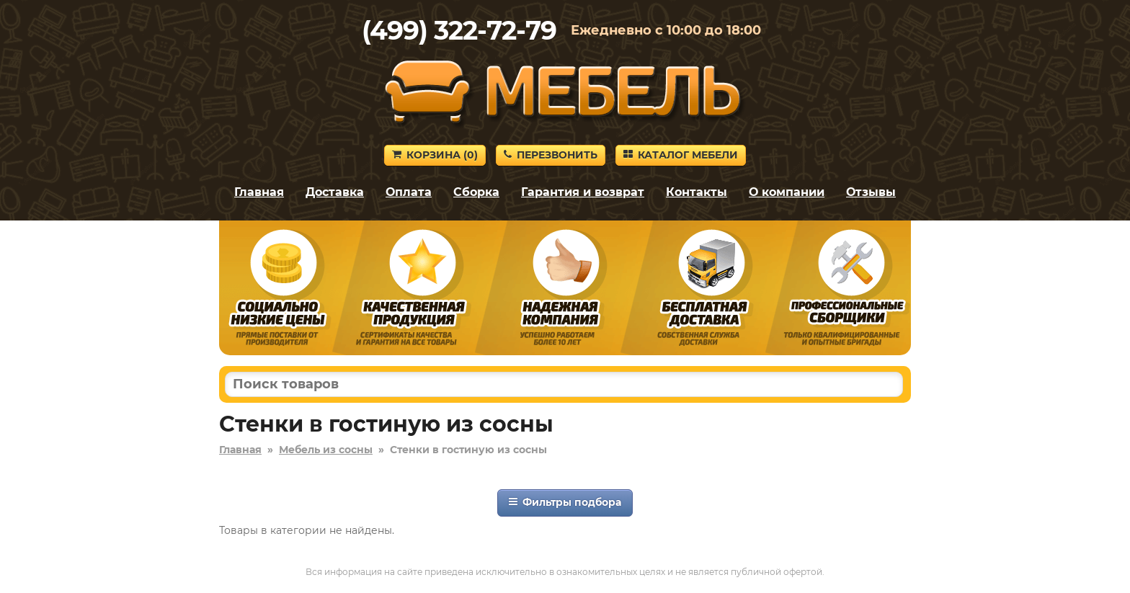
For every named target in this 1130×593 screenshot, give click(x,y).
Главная (259, 192)
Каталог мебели (680, 154)
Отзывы (871, 192)
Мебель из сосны (326, 449)
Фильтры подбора (565, 502)
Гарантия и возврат (582, 192)
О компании (786, 192)
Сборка (476, 192)
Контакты (696, 192)
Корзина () (435, 154)
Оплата (409, 192)
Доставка (335, 192)
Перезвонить (550, 154)
